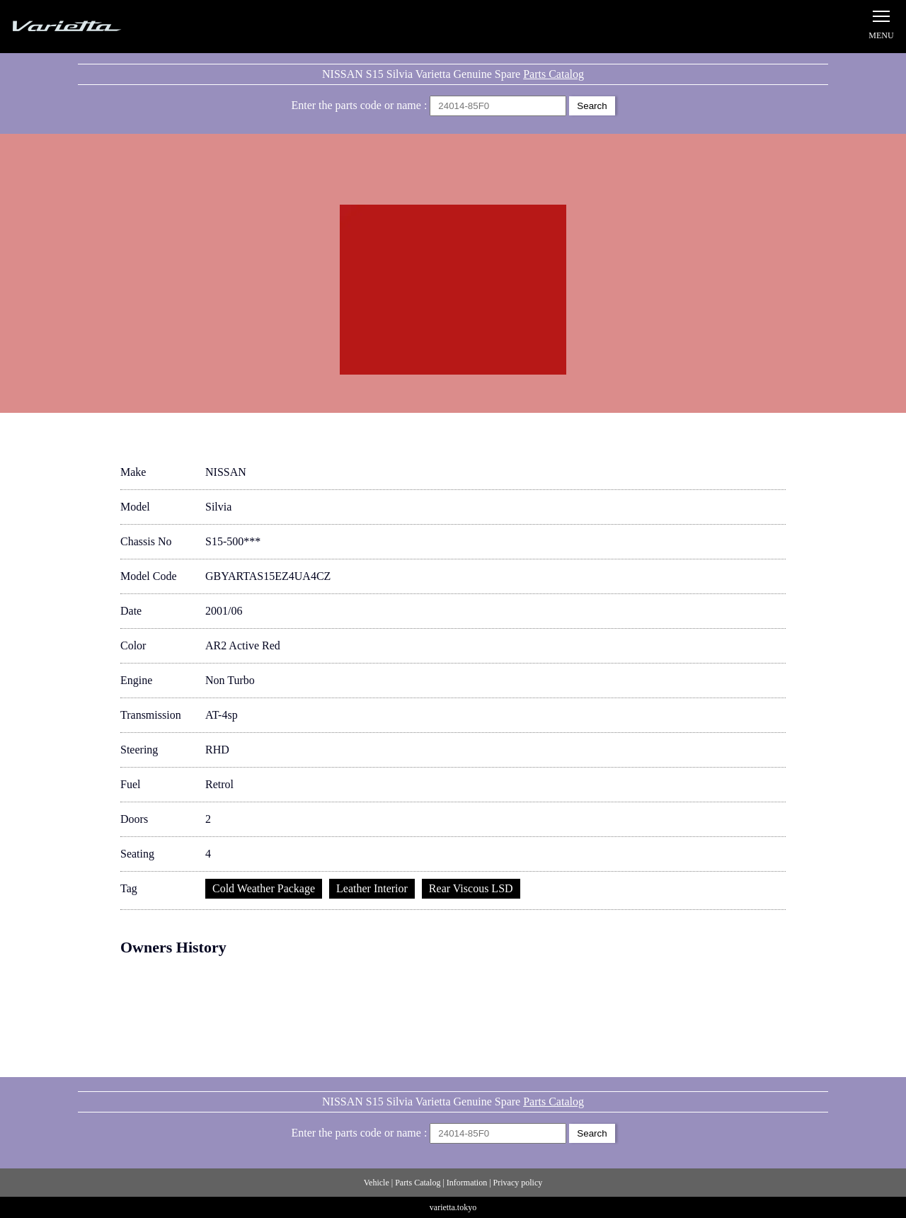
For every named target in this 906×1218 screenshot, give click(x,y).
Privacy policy (518, 1183)
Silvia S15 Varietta (99, 26)
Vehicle (376, 1183)
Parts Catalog (553, 74)
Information (467, 1183)
